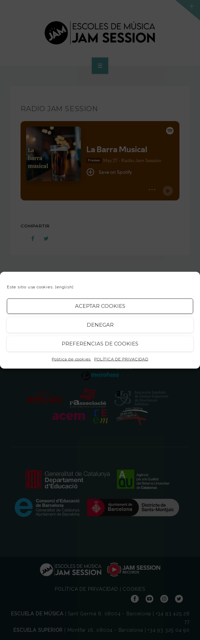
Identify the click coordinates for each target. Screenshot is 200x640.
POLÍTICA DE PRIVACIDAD (121, 358)
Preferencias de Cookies (100, 343)
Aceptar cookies (100, 306)
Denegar (100, 325)
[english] (64, 286)
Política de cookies (71, 358)
